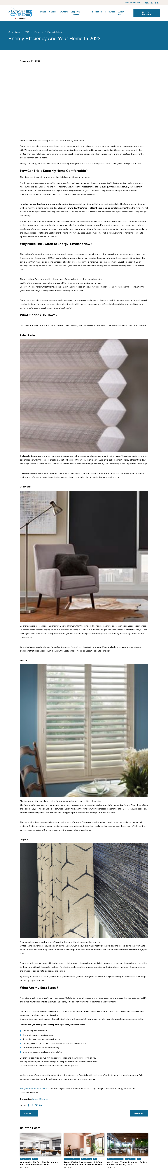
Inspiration (109, 1130)
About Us (137, 1130)
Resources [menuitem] (110, 11)
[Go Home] (9, 32)
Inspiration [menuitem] (97, 11)
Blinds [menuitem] (43, 11)
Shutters (79, 1139)
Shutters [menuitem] (64, 11)
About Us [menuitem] (121, 13)
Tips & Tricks (109, 1139)
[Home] (20, 13)
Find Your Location (146, 13)
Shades (78, 1134)
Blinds (77, 1130)
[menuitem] (13, 1165)
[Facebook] (34, 1138)
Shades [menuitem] (52, 11)
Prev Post (28, 1045)
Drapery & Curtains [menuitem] (75, 13)
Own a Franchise (132, 2)
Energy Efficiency (40, 1031)
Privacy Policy (139, 1143)
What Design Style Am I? (115, 1143)
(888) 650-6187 (152, 3)
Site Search (138, 1148)
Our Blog (108, 1134)
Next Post (139, 1045)
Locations (137, 1134)
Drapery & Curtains (84, 1143)
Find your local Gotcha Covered (34, 1020)
